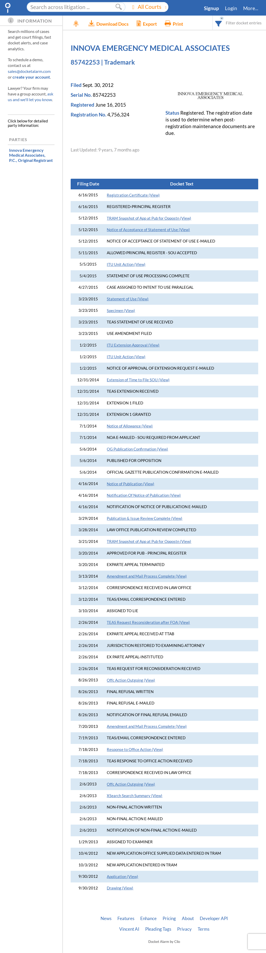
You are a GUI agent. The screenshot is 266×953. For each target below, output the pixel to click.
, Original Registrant (31, 155)
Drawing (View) (120, 888)
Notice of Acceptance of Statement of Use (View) (148, 229)
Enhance (148, 918)
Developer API (214, 918)
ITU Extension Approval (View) (133, 345)
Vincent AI (129, 929)
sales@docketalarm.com (29, 71)
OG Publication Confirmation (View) (137, 449)
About (188, 918)
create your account (31, 76)
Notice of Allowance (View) (130, 426)
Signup (211, 8)
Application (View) (122, 876)
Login (231, 8)
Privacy (184, 929)
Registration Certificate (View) (133, 195)
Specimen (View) (121, 310)
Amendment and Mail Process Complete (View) (147, 576)
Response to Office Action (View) (135, 749)
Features (125, 918)
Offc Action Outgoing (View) (131, 680)
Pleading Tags (158, 929)
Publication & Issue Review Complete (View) (144, 518)
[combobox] (218, 23)
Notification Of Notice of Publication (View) (144, 495)
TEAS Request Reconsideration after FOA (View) (148, 622)
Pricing (169, 918)
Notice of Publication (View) (130, 484)
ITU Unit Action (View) (126, 264)
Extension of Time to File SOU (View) (138, 380)
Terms (203, 929)
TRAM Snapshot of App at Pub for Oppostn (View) (149, 218)
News (106, 918)
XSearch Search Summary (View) (134, 795)
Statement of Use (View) (128, 299)
